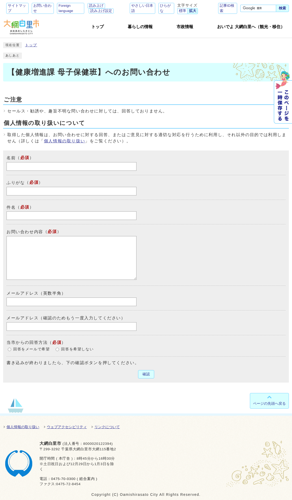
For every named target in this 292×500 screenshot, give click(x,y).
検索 (282, 8)
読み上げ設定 (101, 11)
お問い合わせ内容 (25, 232)
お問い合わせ (42, 8)
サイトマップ (17, 8)
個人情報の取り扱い (64, 141)
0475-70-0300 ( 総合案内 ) (74, 479)
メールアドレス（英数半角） (36, 293)
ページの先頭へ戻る (269, 403)
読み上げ (96, 6)
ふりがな (16, 182)
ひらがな (165, 8)
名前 (11, 158)
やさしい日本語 (142, 8)
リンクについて (107, 427)
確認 (146, 374)
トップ (31, 45)
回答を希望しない (77, 349)
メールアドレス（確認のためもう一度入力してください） (66, 318)
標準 (182, 11)
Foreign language (66, 8)
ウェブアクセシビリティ (67, 427)
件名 (11, 207)
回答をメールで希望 (31, 349)
